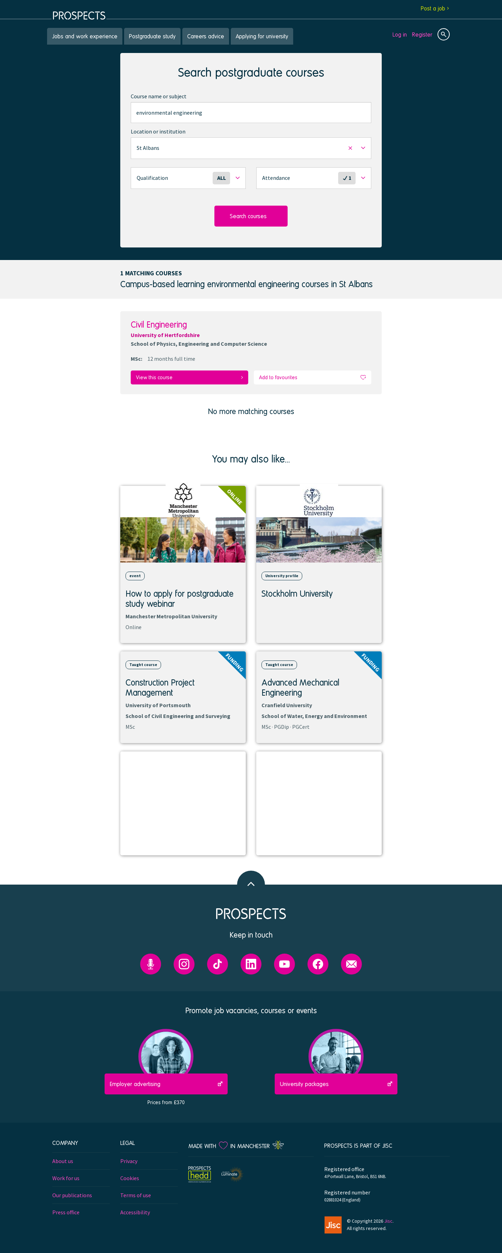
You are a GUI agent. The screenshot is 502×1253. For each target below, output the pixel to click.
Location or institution (158, 131)
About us (62, 1159)
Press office (65, 1210)
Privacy (128, 1159)
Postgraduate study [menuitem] (152, 36)
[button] (251, 148)
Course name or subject (159, 96)
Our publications (72, 1193)
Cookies (129, 1176)
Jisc (388, 1219)
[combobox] (251, 112)
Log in (400, 34)
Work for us (65, 1176)
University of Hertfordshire (165, 334)
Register (422, 34)
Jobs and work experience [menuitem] (84, 36)
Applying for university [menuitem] (262, 36)
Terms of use (135, 1193)
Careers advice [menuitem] (205, 36)
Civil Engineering (159, 324)
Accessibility (135, 1210)
